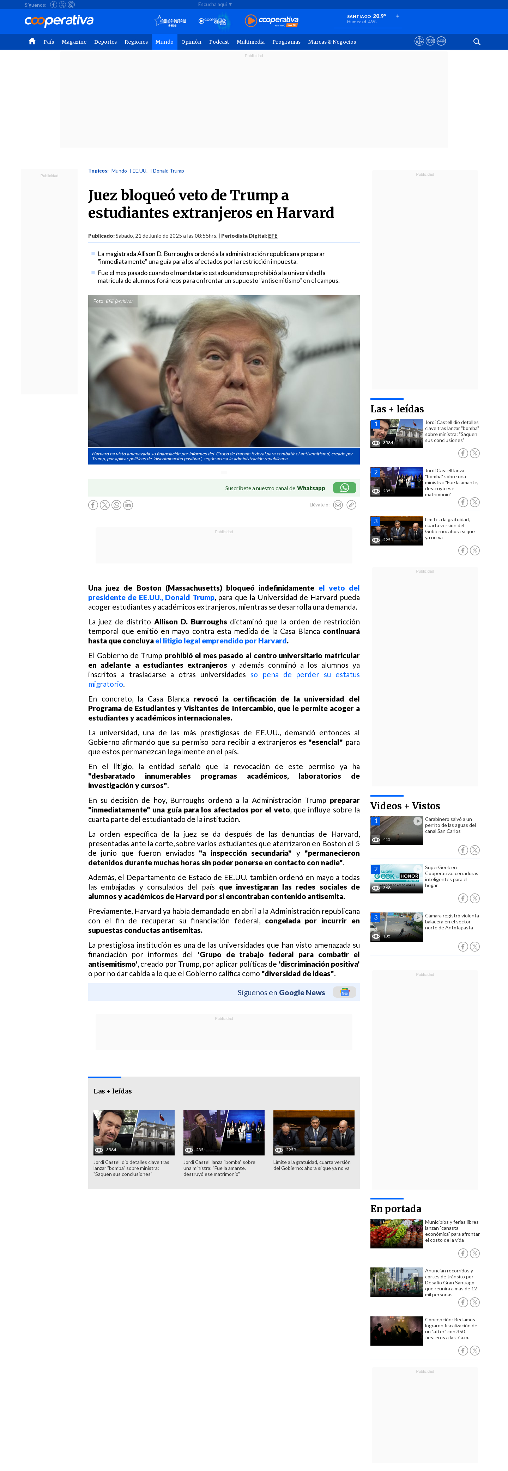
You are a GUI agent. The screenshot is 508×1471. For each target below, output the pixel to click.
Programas (286, 42)
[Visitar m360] (430, 47)
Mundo (165, 42)
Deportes (105, 42)
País (48, 42)
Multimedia (251, 42)
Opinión (191, 42)
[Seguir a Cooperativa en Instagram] (71, 4)
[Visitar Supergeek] (441, 47)
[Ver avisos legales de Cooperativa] (419, 47)
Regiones (136, 42)
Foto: (98, 301)
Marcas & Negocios (332, 42)
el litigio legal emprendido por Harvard (221, 640)
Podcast (219, 42)
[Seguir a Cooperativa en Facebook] (53, 4)
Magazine (74, 42)
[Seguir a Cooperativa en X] (62, 4)
